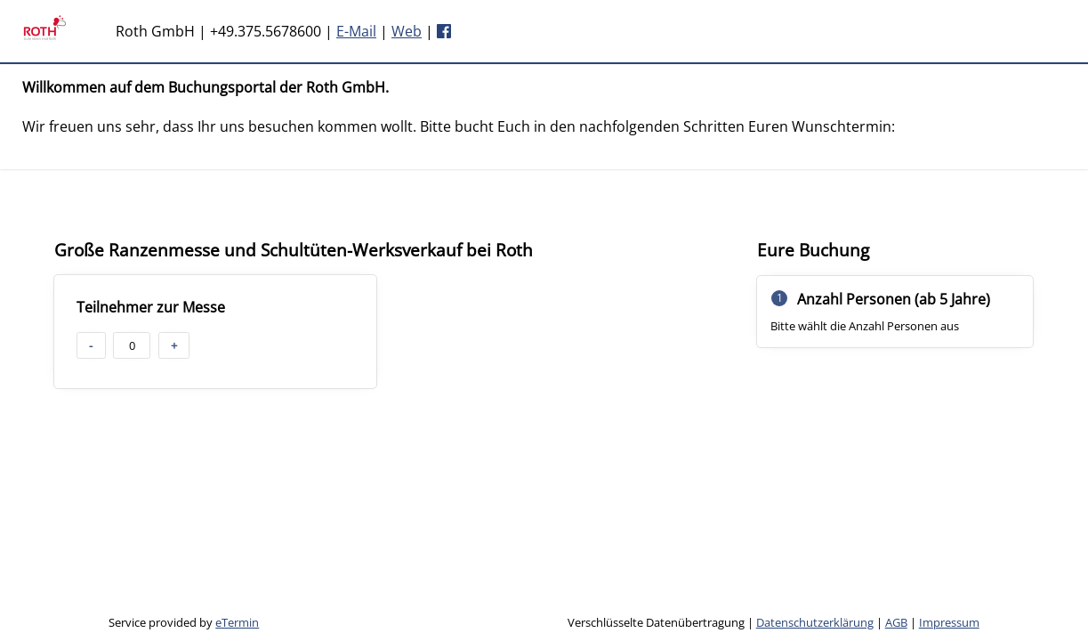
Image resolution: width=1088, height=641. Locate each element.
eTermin (237, 622)
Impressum (949, 622)
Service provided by (184, 622)
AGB (896, 622)
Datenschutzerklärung (815, 622)
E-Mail (356, 31)
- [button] (91, 345)
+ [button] (174, 345)
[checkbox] (215, 331)
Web (406, 31)
